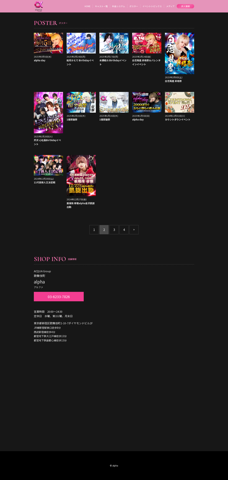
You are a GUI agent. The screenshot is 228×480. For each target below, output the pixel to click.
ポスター (133, 6)
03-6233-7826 (59, 296)
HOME (87, 6)
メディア (170, 6)
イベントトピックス (152, 6)
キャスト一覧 (101, 6)
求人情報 (185, 6)
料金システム (118, 6)
